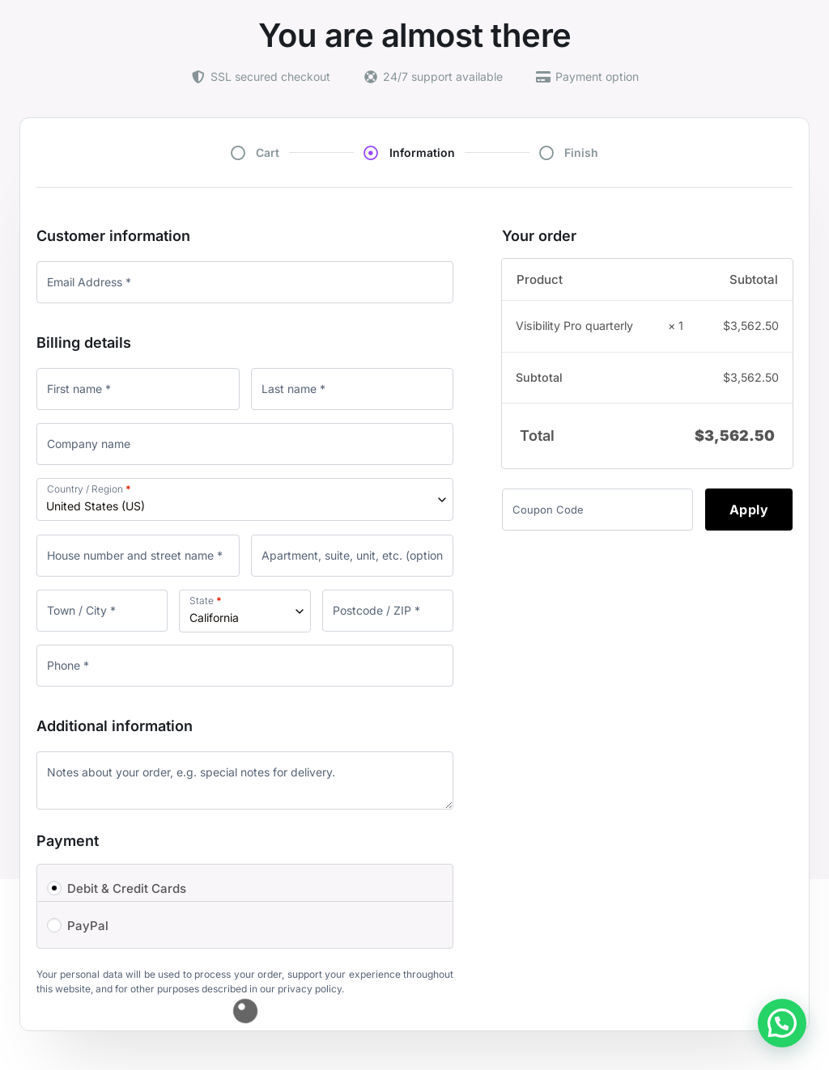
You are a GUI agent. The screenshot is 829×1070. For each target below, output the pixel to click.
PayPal (87, 925)
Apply (749, 509)
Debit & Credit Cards (126, 888)
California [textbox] (214, 617)
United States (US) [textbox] (95, 506)
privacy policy (310, 989)
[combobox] (244, 499)
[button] (782, 1023)
